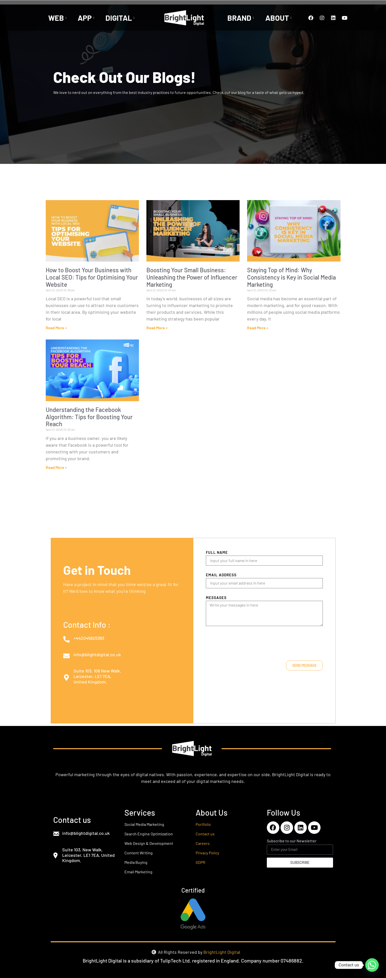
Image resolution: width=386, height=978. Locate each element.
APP (86, 17)
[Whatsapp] (372, 965)
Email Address (221, 575)
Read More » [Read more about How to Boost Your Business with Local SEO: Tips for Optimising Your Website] (56, 327)
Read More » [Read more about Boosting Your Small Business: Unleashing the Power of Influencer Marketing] (157, 327)
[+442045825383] (66, 639)
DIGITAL (120, 17)
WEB (58, 17)
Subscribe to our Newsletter (292, 841)
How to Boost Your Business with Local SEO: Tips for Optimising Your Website (92, 277)
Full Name (217, 553)
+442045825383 (88, 638)
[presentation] (244, 643)
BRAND (241, 17)
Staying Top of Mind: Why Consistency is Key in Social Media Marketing (291, 277)
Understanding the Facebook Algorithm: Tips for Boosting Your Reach (89, 417)
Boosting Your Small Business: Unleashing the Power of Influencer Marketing (191, 277)
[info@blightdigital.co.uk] (66, 655)
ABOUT (279, 17)
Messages (216, 598)
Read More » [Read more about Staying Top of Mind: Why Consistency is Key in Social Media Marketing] (257, 327)
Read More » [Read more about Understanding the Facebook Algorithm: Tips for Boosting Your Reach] (56, 467)
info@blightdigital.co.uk (97, 654)
